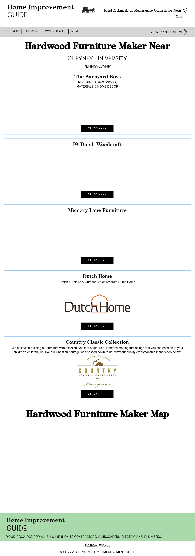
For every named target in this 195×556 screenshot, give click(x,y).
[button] (13, 31)
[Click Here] (97, 128)
